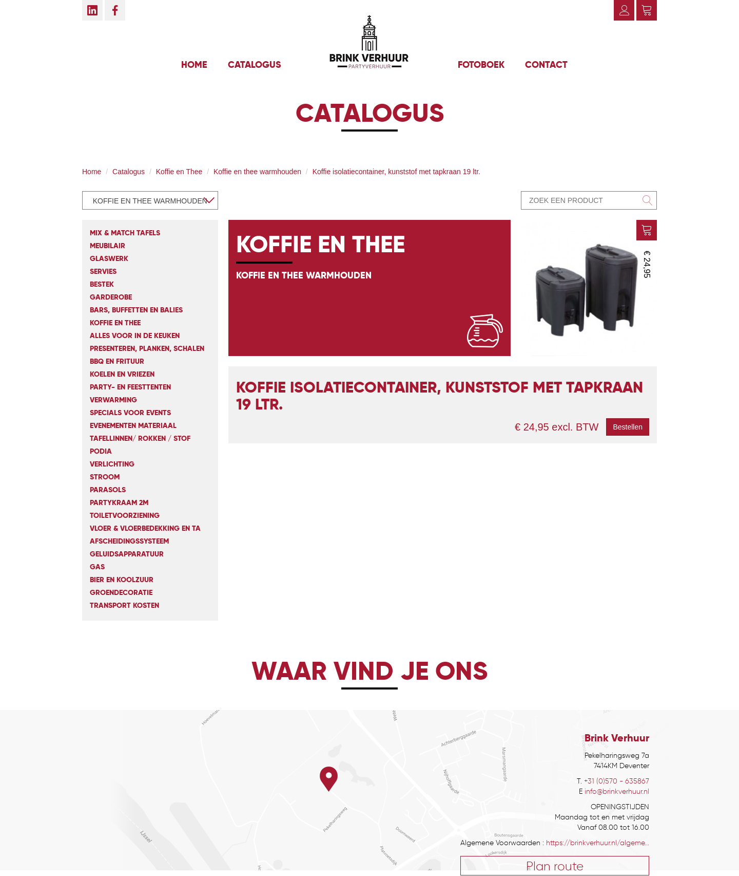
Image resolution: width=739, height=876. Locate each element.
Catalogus (254, 64)
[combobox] (150, 200)
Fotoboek (481, 64)
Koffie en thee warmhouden (257, 171)
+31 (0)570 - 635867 (616, 781)
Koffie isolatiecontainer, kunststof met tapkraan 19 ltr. (396, 171)
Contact (546, 64)
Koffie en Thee (179, 171)
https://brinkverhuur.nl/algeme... (597, 842)
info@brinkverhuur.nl (617, 791)
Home (194, 64)
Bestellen (628, 427)
